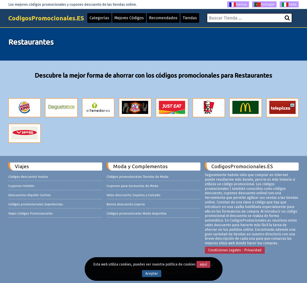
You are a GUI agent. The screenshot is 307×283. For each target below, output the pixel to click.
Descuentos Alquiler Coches (29, 195)
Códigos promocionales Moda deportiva (137, 213)
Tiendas (190, 18)
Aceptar (151, 273)
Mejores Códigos (129, 18)
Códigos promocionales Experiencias (35, 204)
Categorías (99, 18)
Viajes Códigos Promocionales (30, 213)
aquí (203, 264)
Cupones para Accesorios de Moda (132, 186)
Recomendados (163, 18)
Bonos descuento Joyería (126, 204)
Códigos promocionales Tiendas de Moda (137, 177)
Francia (238, 4)
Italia (289, 4)
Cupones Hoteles (21, 186)
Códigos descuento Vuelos (28, 177)
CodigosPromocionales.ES (46, 18)
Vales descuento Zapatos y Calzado (133, 195)
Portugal (264, 4)
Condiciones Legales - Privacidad (234, 250)
